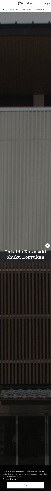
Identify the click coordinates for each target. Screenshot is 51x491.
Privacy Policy (9, 478)
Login (47, 4)
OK (25, 485)
